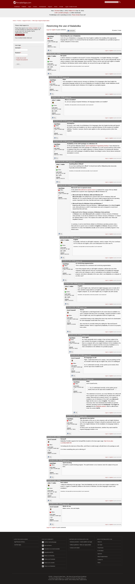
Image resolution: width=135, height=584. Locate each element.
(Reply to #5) (70, 141)
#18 (120, 460)
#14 (120, 355)
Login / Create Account (71, 6)
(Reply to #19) (66, 504)
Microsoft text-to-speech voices (86, 189)
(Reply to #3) (68, 97)
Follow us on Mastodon (48, 566)
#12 (120, 307)
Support (50, 6)
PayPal (66, 579)
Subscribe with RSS (47, 552)
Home (14, 20)
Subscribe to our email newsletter (51, 549)
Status (99, 562)
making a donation (33, 28)
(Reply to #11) (83, 307)
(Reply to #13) (87, 355)
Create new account (21, 58)
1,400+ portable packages (61, 12)
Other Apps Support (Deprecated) (40, 20)
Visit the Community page (49, 542)
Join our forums (47, 545)
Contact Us (100, 559)
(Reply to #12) (85, 335)
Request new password (22, 59)
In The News (100, 550)
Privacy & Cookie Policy (59, 576)
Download (17, 6)
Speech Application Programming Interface (97, 145)
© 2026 (50, 576)
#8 (120, 185)
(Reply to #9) (79, 261)
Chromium (57, 10)
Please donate (76, 15)
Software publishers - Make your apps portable (80, 544)
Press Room (100, 547)
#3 (120, 76)
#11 (120, 283)
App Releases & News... (19, 541)
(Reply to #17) (66, 460)
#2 (120, 53)
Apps (29, 6)
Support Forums (26, 20)
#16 (120, 415)
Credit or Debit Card (59, 579)
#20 (120, 503)
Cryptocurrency (83, 579)
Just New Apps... (18, 544)
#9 (120, 237)
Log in (48, 29)
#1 (120, 33)
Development (42, 6)
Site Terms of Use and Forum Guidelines (76, 576)
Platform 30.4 (72, 10)
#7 (120, 161)
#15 (120, 378)
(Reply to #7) (75, 185)
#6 (120, 141)
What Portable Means (103, 556)
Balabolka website (101, 406)
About (55, 6)
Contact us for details (75, 547)
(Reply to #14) (90, 379)
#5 (120, 120)
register (54, 29)
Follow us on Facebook (48, 559)
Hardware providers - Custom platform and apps (81, 541)
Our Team (100, 544)
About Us (100, 541)
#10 (120, 260)
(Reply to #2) (66, 77)
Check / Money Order (74, 579)
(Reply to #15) (83, 416)
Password (18, 52)
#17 (120, 436)
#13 (120, 334)
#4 (120, 97)
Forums (35, 6)
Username (18, 47)
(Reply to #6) (72, 161)
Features (24, 6)
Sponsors (100, 553)
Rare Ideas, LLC (60, 578)
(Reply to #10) (81, 283)
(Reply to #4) (70, 121)
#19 (120, 480)
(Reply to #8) (77, 237)
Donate (61, 6)
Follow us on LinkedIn (48, 563)
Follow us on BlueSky (48, 556)
